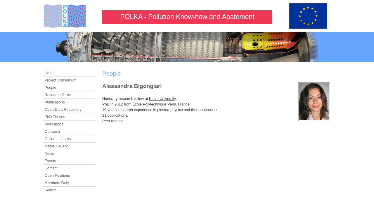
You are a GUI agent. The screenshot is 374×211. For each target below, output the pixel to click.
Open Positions (57, 175)
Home (50, 73)
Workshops (54, 124)
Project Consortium (61, 80)
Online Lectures (58, 139)
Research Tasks (58, 95)
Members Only (57, 183)
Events (50, 161)
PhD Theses (55, 117)
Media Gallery (56, 146)
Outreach (52, 131)
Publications (55, 102)
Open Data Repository (63, 109)
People (50, 87)
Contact (51, 168)
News (49, 153)
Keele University (162, 98)
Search (51, 190)
